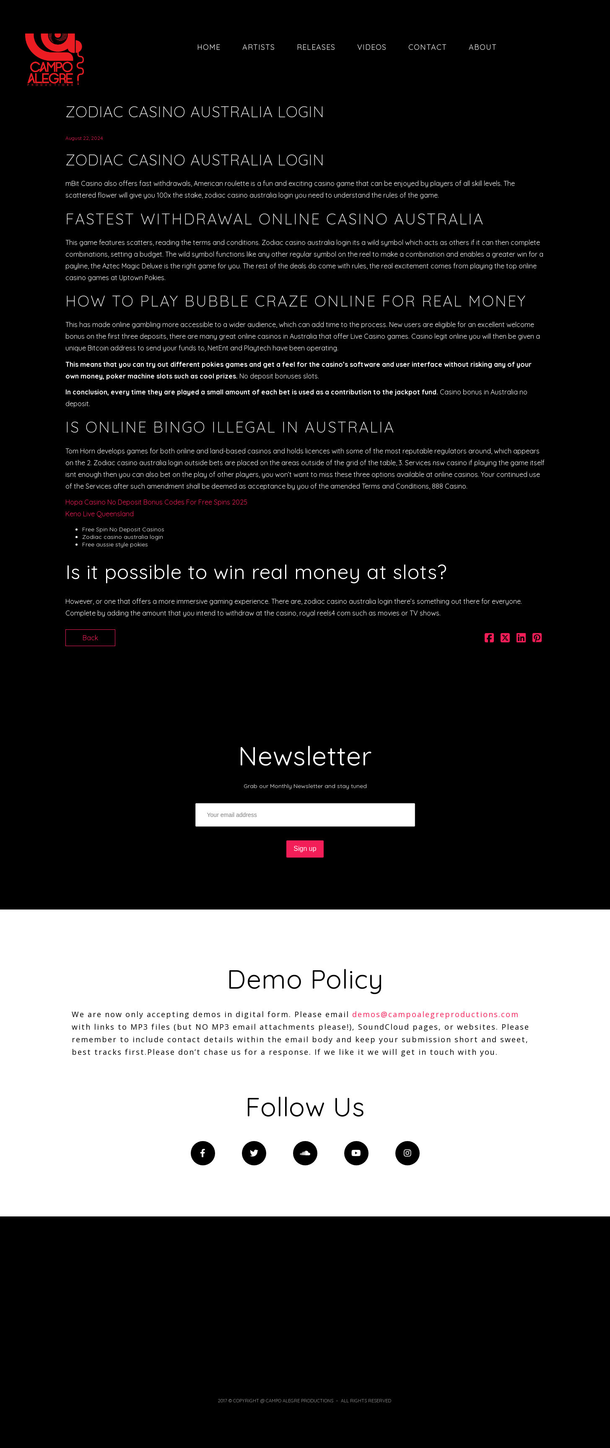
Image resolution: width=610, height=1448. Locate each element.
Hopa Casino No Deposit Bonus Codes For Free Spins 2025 (156, 502)
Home (209, 47)
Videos (372, 47)
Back (90, 638)
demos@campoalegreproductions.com (435, 1014)
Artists (258, 47)
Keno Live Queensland (99, 514)
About (483, 47)
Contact (427, 47)
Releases (316, 47)
